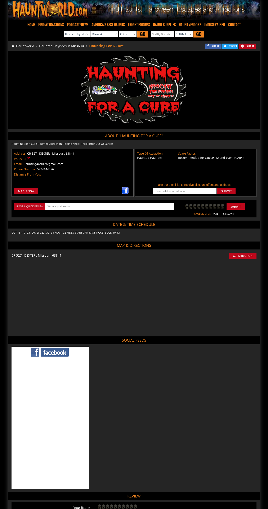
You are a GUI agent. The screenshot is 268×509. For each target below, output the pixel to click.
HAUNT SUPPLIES (164, 24)
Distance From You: (27, 174)
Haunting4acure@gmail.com (43, 164)
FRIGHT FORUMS (139, 24)
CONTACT (234, 24)
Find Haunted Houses (67, 494)
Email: (18, 164)
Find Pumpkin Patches (127, 494)
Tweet (123, 483)
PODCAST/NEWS (77, 24)
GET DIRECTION (243, 256)
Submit (236, 206)
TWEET (233, 46)
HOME (31, 24)
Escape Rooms (205, 494)
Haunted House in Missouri (150, 474)
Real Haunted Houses (180, 494)
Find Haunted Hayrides (97, 494)
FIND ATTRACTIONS (51, 24)
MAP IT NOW (26, 191)
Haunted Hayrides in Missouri (61, 46)
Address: (20, 153)
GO (143, 34)
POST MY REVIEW (111, 456)
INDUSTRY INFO (214, 24)
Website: (20, 159)
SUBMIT (226, 191)
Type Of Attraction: (150, 153)
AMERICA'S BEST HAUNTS (108, 24)
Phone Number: (25, 169)
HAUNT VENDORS (190, 24)
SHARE (215, 46)
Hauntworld (23, 46)
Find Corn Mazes (154, 494)
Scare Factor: (187, 153)
